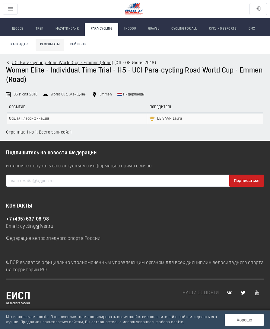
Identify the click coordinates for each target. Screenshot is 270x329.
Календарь (20, 44)
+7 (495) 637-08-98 (27, 219)
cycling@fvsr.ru (37, 226)
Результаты (50, 44)
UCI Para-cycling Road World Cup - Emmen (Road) (62, 63)
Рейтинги (78, 44)
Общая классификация (29, 119)
